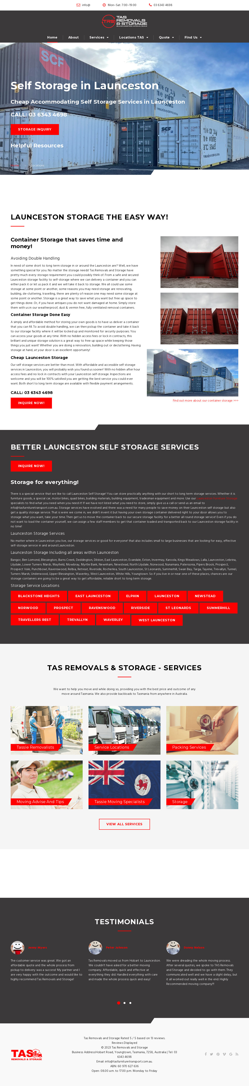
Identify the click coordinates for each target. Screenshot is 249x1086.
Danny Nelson (194, 947)
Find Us (191, 37)
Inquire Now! (31, 403)
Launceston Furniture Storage (217, 498)
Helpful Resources (37, 145)
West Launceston (157, 620)
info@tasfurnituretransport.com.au (128, 1061)
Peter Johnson (116, 947)
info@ (86, 5)
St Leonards (178, 608)
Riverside (140, 608)
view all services (124, 824)
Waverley (113, 620)
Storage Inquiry (35, 129)
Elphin (132, 596)
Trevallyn (77, 620)
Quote (164, 37)
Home (52, 37)
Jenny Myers (37, 947)
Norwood (28, 608)
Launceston (167, 596)
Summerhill (218, 608)
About (73, 37)
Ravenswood (102, 608)
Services (96, 37)
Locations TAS (131, 37)
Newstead (205, 596)
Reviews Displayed (124, 1043)
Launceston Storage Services (38, 533)
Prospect (63, 608)
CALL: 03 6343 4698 (39, 114)
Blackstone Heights (39, 596)
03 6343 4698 (163, 5)
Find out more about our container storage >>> (205, 400)
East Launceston (93, 596)
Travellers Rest (34, 620)
